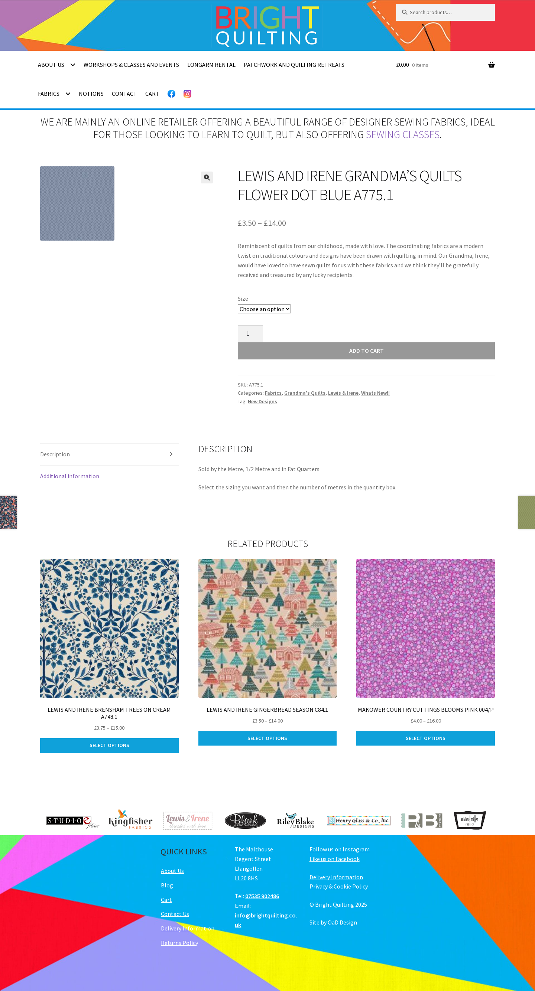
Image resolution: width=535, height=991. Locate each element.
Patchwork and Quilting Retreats (294, 64)
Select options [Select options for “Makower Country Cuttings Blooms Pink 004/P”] (425, 738)
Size (243, 298)
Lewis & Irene (343, 392)
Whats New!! (375, 392)
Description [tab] (55, 454)
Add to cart (366, 350)
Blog (167, 885)
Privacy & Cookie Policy (338, 886)
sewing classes (403, 134)
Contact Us (175, 913)
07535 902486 (262, 896)
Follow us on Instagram (339, 849)
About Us (51, 64)
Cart (152, 93)
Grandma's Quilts (304, 392)
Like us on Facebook (334, 859)
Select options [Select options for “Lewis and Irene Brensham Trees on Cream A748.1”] (109, 745)
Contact (124, 93)
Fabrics (48, 93)
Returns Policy (179, 942)
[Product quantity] (250, 333)
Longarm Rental (211, 64)
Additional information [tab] (69, 476)
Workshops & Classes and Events (131, 64)
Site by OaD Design (333, 922)
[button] (207, 177)
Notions (91, 93)
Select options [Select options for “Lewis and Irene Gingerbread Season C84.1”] (267, 738)
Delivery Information (187, 928)
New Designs (262, 401)
